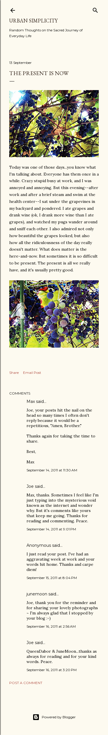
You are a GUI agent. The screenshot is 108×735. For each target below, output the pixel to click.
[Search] (95, 9)
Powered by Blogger (54, 717)
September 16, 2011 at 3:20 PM (51, 670)
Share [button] (14, 372)
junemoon (36, 594)
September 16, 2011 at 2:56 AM (51, 626)
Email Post (32, 372)
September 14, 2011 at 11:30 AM (51, 470)
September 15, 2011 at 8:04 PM (51, 578)
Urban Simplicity (33, 20)
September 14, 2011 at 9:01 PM (51, 529)
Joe (30, 486)
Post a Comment (25, 683)
